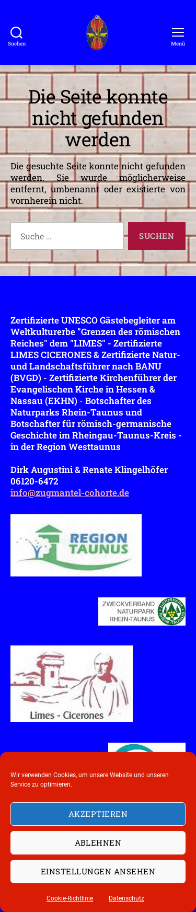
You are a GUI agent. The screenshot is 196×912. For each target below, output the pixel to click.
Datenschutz (126, 898)
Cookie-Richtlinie (70, 898)
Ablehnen (98, 842)
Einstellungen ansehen (98, 871)
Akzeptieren (98, 814)
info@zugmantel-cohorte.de (69, 493)
